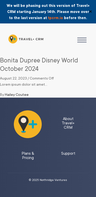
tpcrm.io (55, 18)
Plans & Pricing (28, 155)
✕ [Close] (90, 12)
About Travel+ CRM (68, 123)
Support (68, 153)
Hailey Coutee (17, 95)
